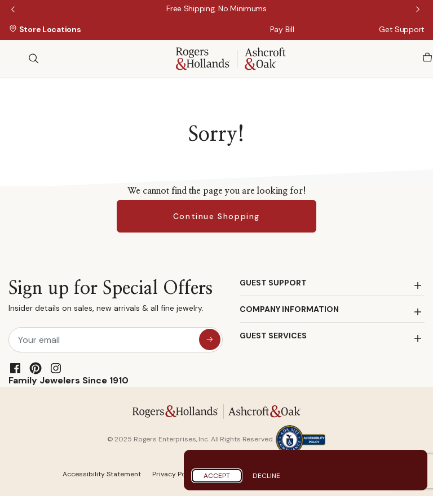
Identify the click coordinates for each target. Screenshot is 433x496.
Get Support (402, 29)
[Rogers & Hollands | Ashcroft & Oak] (231, 58)
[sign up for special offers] (209, 339)
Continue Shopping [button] (216, 216)
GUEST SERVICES (273, 335)
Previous (14, 10)
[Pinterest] (35, 368)
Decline (266, 475)
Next (419, 10)
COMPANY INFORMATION (289, 309)
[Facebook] (15, 368)
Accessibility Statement (102, 474)
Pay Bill (282, 29)
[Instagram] (56, 368)
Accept (217, 475)
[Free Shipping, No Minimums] (216, 8)
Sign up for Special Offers (110, 298)
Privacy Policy (174, 474)
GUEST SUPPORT (273, 283)
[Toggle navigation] (14, 58)
